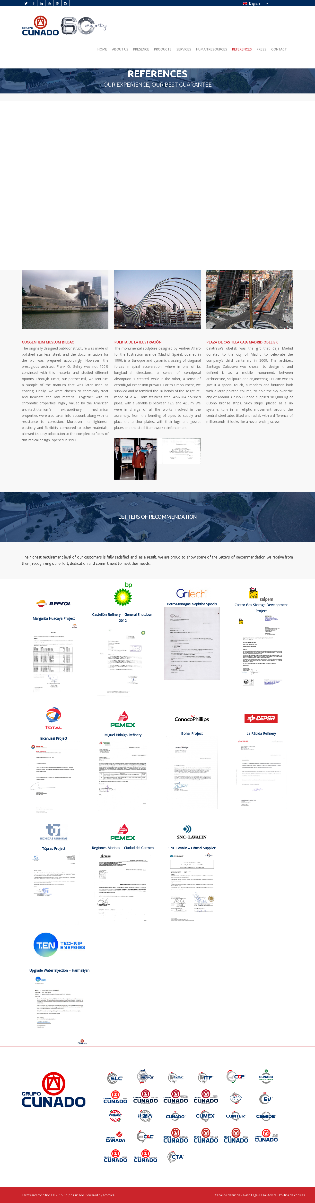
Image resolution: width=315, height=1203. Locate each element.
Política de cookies (292, 1195)
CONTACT (279, 49)
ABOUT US (120, 49)
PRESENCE (141, 49)
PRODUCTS (163, 49)
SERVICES (183, 49)
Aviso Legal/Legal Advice (260, 1195)
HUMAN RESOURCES (211, 49)
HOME (102, 49)
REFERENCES (242, 49)
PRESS (261, 49)
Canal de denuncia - (229, 1195)
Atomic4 (108, 1195)
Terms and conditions (37, 1195)
